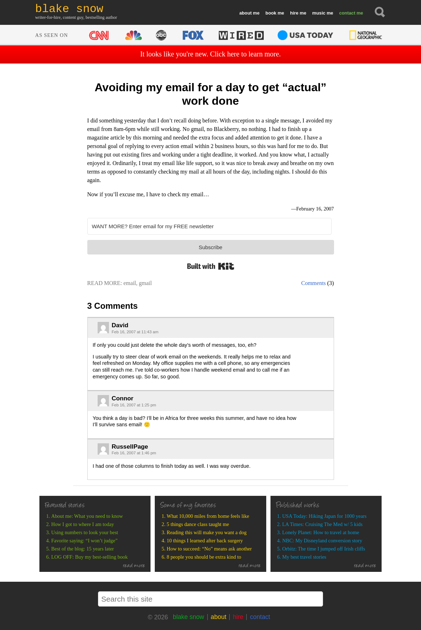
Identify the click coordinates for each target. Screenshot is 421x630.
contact (347, 13)
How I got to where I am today (82, 524)
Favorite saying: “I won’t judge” (84, 540)
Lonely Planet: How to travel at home (320, 532)
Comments (313, 283)
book (271, 13)
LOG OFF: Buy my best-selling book (89, 557)
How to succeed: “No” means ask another (209, 549)
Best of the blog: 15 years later (82, 549)
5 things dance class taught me (198, 524)
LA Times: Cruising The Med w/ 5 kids (322, 524)
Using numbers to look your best (84, 532)
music (319, 13)
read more (134, 566)
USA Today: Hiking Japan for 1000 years (324, 516)
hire (294, 13)
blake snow (188, 616)
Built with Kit (210, 266)
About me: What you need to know (87, 516)
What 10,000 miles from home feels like (208, 516)
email (130, 283)
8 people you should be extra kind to (204, 557)
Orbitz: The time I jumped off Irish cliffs (323, 549)
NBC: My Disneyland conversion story (322, 540)
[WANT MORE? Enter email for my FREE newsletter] (209, 226)
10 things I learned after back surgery (205, 540)
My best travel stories (304, 557)
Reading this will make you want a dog (207, 532)
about (245, 13)
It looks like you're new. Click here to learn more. (210, 54)
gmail (145, 283)
